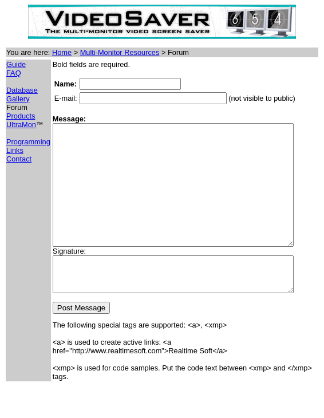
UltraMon (21, 124)
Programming (28, 141)
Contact (18, 159)
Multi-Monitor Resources (120, 52)
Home (62, 52)
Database (22, 90)
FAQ (13, 73)
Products (20, 116)
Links (14, 150)
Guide (16, 64)
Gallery (18, 98)
